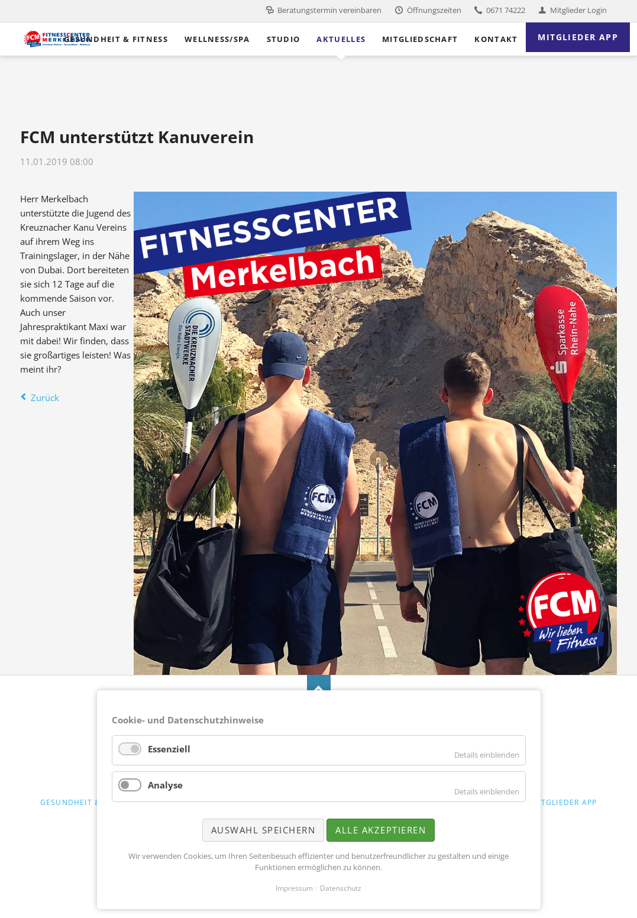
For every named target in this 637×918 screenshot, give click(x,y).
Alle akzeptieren (380, 830)
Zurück (45, 397)
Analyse (165, 785)
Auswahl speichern (263, 830)
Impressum (294, 888)
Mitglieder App (564, 802)
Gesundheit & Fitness (87, 802)
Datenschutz (340, 888)
